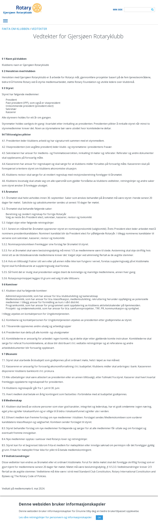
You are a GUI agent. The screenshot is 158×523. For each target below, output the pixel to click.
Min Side (118, 10)
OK (99, 517)
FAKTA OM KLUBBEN (15, 29)
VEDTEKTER (39, 29)
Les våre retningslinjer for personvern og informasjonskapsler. (55, 517)
